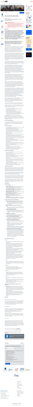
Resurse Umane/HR (9, 355)
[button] (31, 1)
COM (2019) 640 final (8, 115)
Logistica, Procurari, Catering (10, 356)
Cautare (22, 12)
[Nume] (9, 347)
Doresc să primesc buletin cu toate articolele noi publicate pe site (14, 361)
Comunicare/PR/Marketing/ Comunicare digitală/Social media (14, 350)
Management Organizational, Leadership (11, 359)
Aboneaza (7, 363)
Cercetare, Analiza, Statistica (10, 357)
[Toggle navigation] (30, 1)
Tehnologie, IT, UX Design (9, 353)
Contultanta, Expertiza (9, 358)
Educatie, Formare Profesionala (10, 352)
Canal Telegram (28, 49)
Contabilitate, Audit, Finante (10, 351)
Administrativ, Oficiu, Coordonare (10, 354)
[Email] (9, 349)
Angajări (6, 18)
